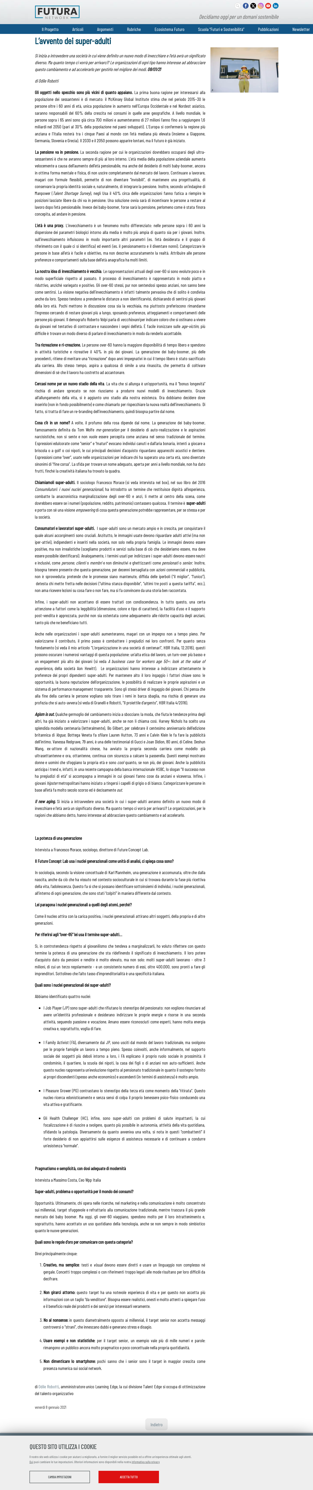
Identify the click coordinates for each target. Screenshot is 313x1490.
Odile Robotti (48, 1386)
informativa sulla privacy (146, 1462)
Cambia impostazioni (63, 1477)
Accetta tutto (140, 1477)
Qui (31, 1462)
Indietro (156, 1424)
